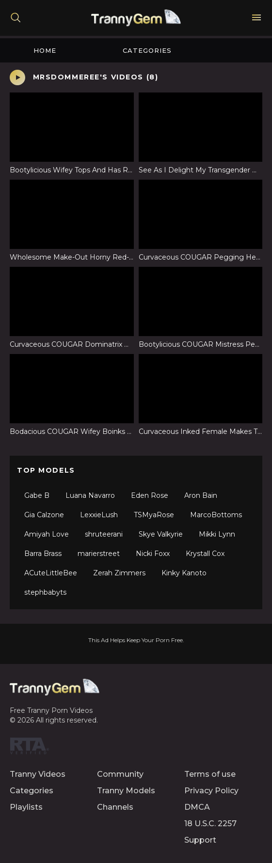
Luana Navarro (90, 495)
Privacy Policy (211, 790)
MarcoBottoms (216, 514)
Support (200, 840)
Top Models (46, 470)
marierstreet (99, 553)
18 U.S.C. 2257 (210, 823)
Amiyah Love (46, 534)
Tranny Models (126, 790)
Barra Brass (43, 553)
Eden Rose (149, 495)
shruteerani (104, 534)
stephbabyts (45, 592)
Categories (147, 50)
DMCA (197, 807)
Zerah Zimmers (119, 573)
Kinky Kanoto (184, 573)
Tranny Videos (37, 774)
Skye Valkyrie (161, 534)
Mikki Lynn (217, 534)
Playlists (26, 807)
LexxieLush (99, 514)
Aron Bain (200, 495)
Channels (115, 807)
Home (44, 50)
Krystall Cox (205, 553)
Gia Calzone (44, 514)
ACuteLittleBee (50, 573)
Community (120, 774)
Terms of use (210, 774)
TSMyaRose (154, 514)
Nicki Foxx (153, 553)
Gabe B (36, 495)
